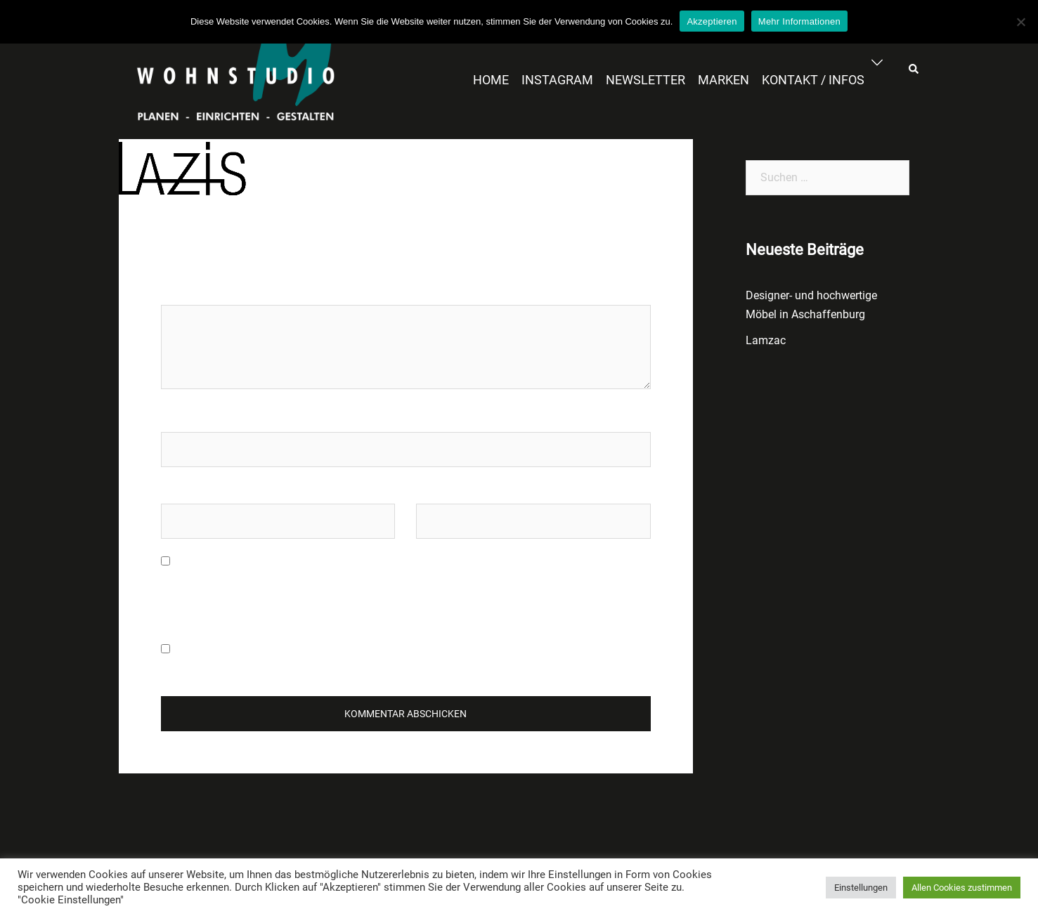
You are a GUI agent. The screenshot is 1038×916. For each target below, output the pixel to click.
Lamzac (766, 340)
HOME (491, 79)
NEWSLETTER (645, 79)
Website (435, 490)
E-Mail (176, 490)
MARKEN (723, 79)
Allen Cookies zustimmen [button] (962, 887)
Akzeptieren (712, 21)
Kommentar (194, 291)
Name (175, 418)
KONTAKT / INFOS (813, 79)
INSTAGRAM (557, 79)
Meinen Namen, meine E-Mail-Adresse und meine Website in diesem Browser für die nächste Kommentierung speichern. (387, 590)
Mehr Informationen (799, 21)
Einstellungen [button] (861, 887)
